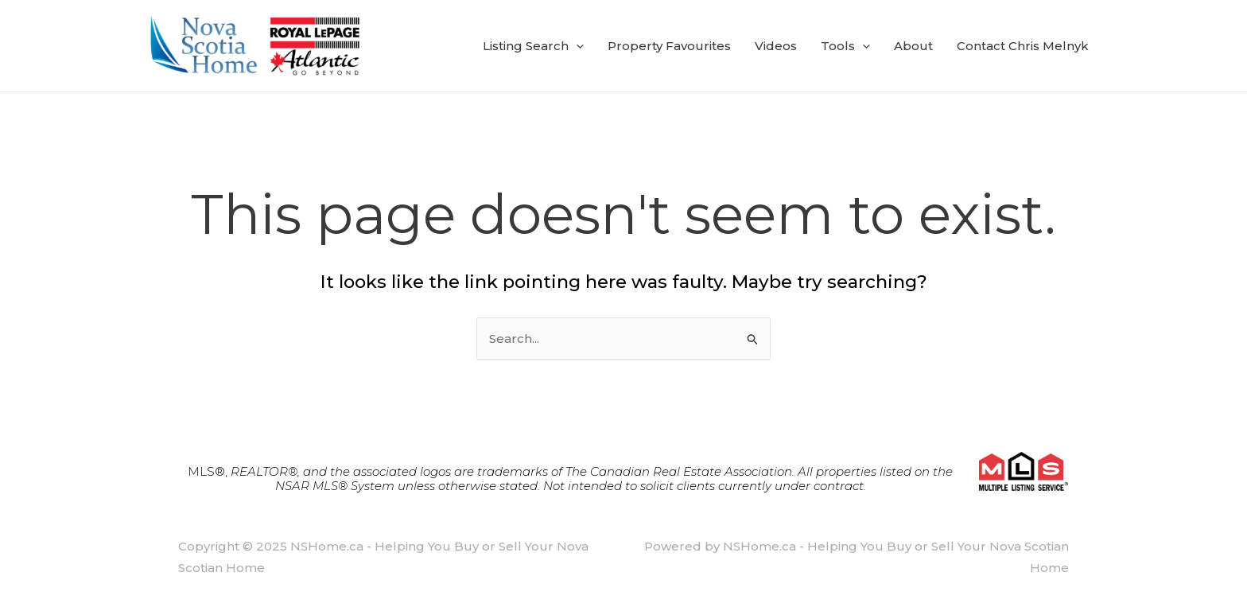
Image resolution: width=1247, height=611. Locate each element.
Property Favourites (669, 45)
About (913, 45)
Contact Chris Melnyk (1023, 45)
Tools (845, 46)
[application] (576, 46)
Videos (776, 45)
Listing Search (533, 46)
